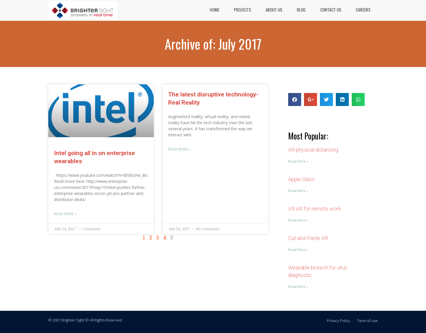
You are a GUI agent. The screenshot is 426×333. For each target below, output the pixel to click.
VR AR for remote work (314, 209)
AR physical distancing (313, 150)
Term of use (367, 320)
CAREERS (363, 9)
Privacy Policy (338, 320)
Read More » (65, 214)
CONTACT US (330, 9)
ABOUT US (274, 9)
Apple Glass (301, 179)
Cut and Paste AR (308, 238)
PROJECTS (242, 9)
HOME (214, 9)
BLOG (301, 9)
